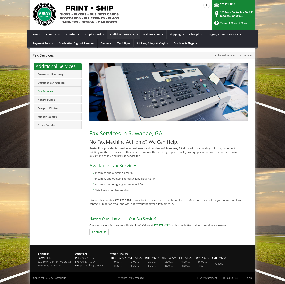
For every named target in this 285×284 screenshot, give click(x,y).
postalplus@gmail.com (93, 265)
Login (249, 278)
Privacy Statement (207, 278)
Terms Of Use (230, 278)
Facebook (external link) (207, 5)
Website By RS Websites (131, 278)
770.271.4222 (227, 4)
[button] (230, 24)
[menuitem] (36, 34)
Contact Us (99, 232)
